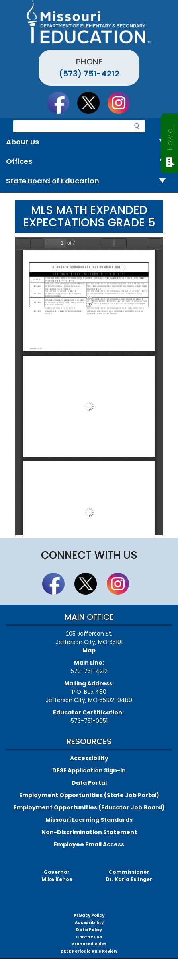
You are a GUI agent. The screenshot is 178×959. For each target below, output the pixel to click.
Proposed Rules (89, 944)
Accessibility (89, 758)
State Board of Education (89, 181)
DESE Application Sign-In (89, 770)
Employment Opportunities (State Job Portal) (89, 795)
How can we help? (170, 136)
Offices (89, 161)
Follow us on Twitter (92, 102)
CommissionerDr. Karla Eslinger (129, 876)
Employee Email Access (89, 844)
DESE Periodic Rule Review (89, 951)
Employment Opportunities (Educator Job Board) (89, 807)
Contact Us (89, 937)
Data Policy (89, 930)
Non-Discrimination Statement (89, 832)
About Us (89, 142)
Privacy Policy (89, 915)
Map (89, 650)
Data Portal (89, 783)
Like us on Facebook (62, 102)
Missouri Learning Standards (89, 820)
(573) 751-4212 (89, 73)
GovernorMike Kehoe (56, 876)
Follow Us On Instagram (122, 102)
